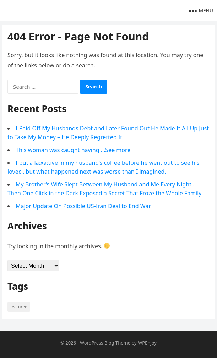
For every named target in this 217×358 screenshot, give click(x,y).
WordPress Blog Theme (105, 343)
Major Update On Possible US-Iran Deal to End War (83, 206)
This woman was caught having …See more (73, 150)
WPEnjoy (147, 343)
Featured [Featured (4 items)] (18, 307)
